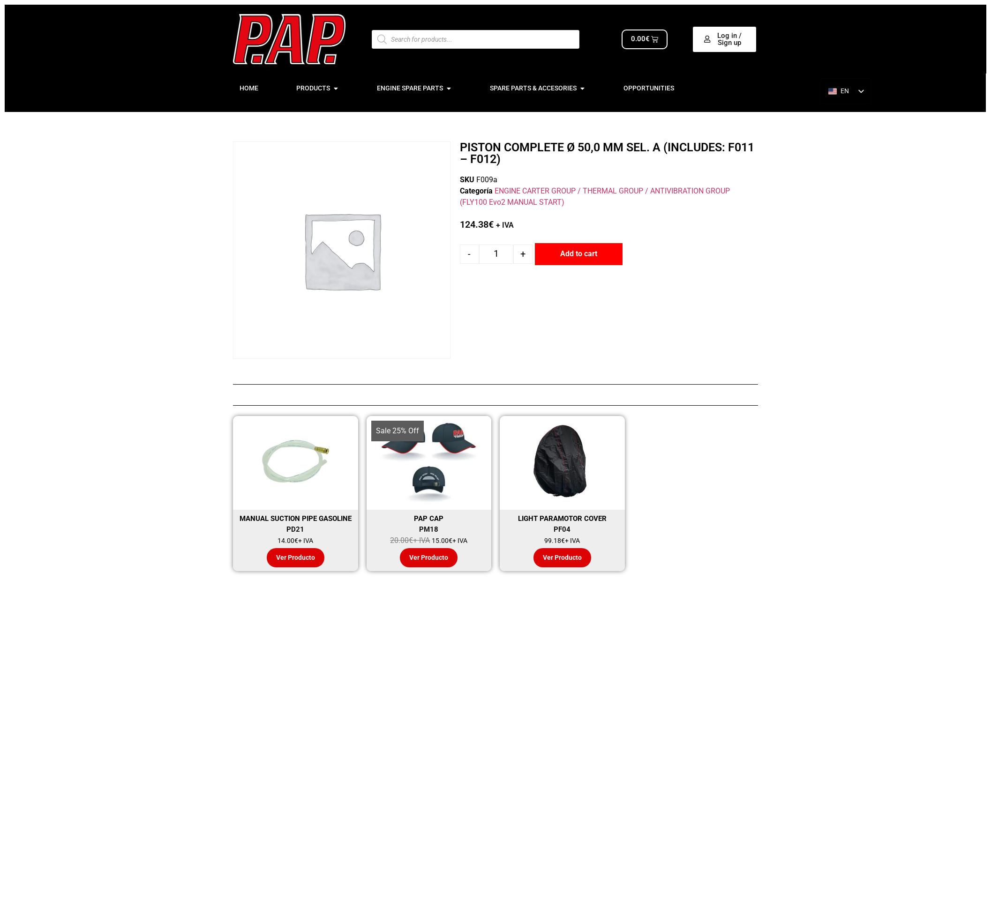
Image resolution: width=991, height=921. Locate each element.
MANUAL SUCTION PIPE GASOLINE (296, 518)
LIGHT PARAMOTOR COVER (562, 518)
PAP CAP (428, 518)
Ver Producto (295, 558)
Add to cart (578, 253)
